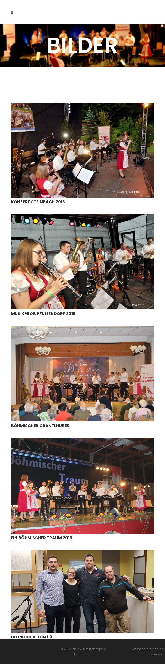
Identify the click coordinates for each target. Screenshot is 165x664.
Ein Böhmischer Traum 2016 (41, 538)
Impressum (156, 654)
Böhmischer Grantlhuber (40, 426)
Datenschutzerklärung (147, 649)
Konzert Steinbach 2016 (38, 202)
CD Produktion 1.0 (31, 637)
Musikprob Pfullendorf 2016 (43, 314)
